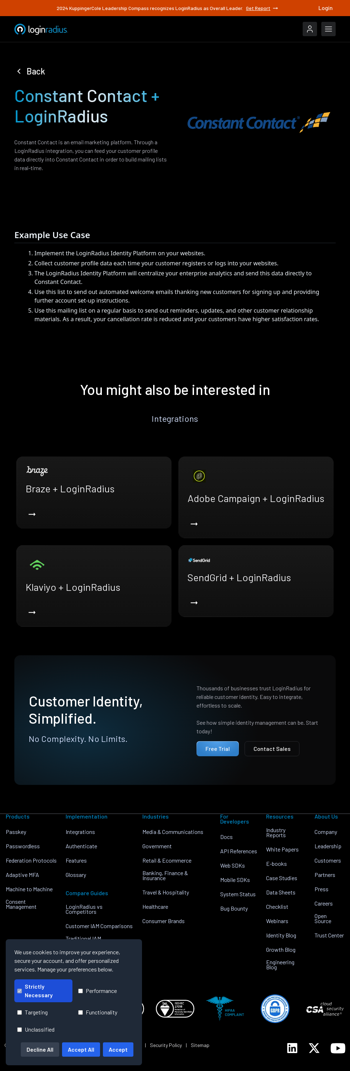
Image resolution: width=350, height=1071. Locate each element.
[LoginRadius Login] (310, 29)
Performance (97, 990)
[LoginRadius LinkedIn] (292, 1048)
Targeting (32, 1012)
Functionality (97, 1012)
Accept (118, 1049)
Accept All (81, 1049)
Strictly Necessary (35, 990)
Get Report (262, 8)
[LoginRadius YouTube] (338, 1048)
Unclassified (36, 1029)
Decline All (40, 1049)
